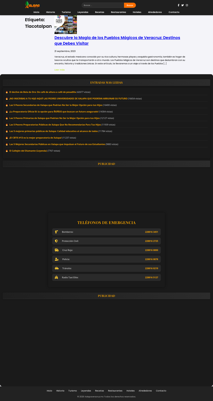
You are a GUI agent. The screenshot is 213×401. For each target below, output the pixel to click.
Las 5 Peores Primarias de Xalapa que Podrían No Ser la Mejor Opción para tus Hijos (54, 118)
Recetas (99, 12)
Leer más (59, 69)
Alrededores (155, 12)
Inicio (36, 12)
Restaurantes (118, 12)
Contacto (174, 12)
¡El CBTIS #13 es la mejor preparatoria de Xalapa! (35, 137)
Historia (50, 12)
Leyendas (83, 12)
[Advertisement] (84, 188)
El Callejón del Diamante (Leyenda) (28, 150)
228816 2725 (151, 241)
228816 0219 (151, 268)
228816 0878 (151, 259)
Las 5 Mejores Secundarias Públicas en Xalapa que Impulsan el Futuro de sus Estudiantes (57, 144)
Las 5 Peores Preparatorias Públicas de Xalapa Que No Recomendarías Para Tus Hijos (55, 124)
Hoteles (137, 12)
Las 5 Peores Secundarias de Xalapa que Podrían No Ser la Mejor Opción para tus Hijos (55, 105)
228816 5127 (151, 277)
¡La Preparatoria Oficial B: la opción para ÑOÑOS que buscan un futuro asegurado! (53, 111)
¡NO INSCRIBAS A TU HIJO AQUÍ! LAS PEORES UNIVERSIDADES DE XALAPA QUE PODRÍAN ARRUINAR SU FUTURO (68, 98)
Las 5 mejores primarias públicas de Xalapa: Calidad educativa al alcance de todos (53, 131)
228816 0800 (151, 250)
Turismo (66, 12)
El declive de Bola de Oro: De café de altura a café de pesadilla (42, 92)
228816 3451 (151, 231)
